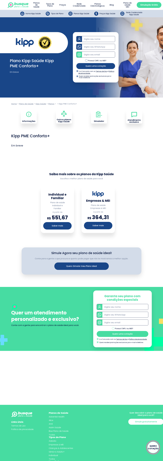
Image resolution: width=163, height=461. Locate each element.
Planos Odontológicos (97, 5)
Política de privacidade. (138, 339)
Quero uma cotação (95, 66)
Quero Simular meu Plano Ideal (81, 266)
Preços (62, 5)
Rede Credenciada (79, 5)
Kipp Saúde (41, 104)
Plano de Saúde (26, 104)
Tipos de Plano (50, 5)
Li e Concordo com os (87, 71)
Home (14, 104)
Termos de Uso (101, 71)
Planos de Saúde (36, 5)
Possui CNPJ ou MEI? (97, 60)
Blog (112, 5)
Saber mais (57, 225)
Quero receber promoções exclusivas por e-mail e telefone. (95, 76)
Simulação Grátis (149, 4)
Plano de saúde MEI (127, 5)
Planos (51, 104)
